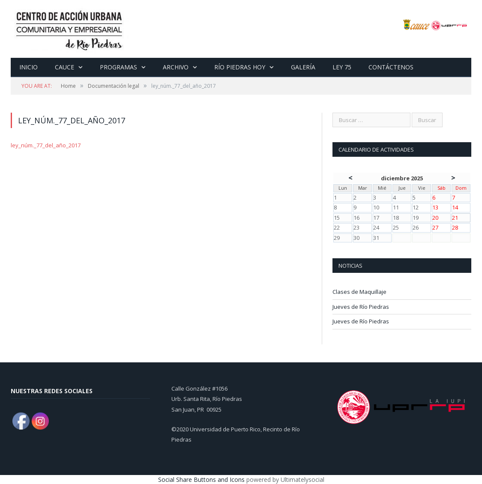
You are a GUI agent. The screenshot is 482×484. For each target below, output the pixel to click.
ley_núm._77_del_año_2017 (46, 145)
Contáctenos (390, 67)
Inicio (28, 67)
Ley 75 (341, 67)
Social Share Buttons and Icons (201, 479)
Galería (303, 67)
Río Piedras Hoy (239, 67)
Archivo (176, 67)
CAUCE (64, 67)
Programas (118, 67)
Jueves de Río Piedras (360, 307)
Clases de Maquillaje (359, 292)
